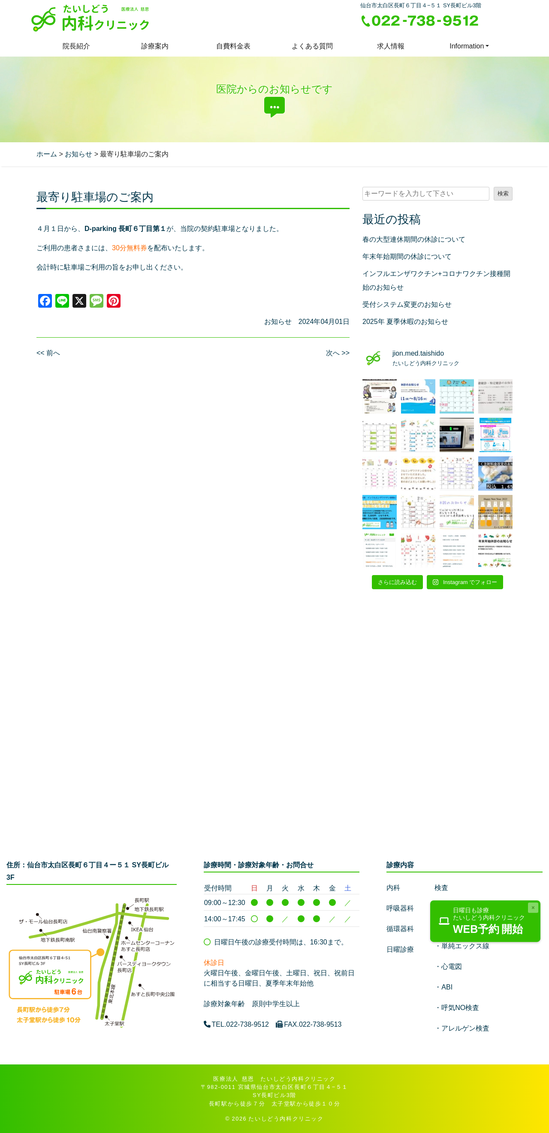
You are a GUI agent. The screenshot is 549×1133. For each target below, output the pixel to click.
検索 (503, 193)
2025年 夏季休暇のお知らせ (405, 321)
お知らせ (278, 321)
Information (466, 46)
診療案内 (155, 46)
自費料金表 (233, 46)
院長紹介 (76, 46)
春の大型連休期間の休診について (413, 239)
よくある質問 (312, 46)
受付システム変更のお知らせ (407, 304)
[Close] (533, 907)
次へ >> (338, 353)
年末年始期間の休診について (407, 256)
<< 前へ (48, 353)
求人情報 (390, 46)
